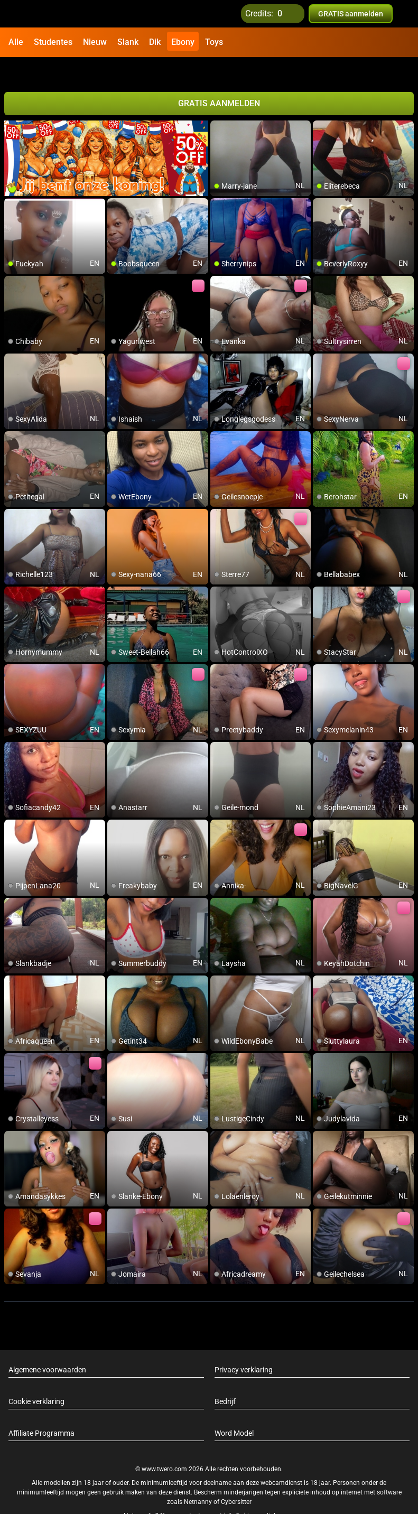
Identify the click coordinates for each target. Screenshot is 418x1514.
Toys (214, 42)
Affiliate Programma (41, 1410)
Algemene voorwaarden (47, 1347)
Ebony (182, 42)
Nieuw (95, 42)
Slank (127, 42)
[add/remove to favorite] (218, 105)
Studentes (53, 42)
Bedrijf (225, 1378)
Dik (155, 42)
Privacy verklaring (244, 1347)
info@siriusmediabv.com (259, 1492)
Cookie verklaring (36, 1378)
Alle (15, 42)
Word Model (234, 1410)
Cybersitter (236, 1478)
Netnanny (198, 1478)
